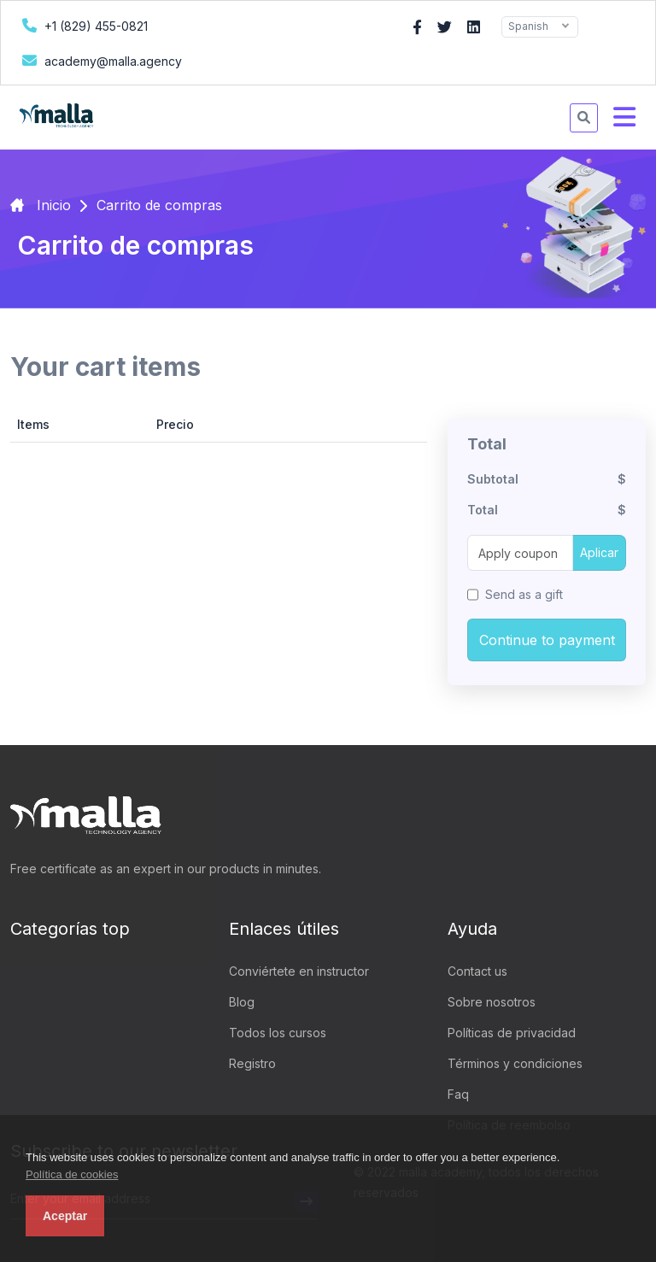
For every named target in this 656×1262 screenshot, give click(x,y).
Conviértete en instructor (299, 971)
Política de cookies (72, 1174)
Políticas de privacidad (512, 1032)
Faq (458, 1094)
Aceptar (65, 1216)
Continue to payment (547, 640)
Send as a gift (524, 594)
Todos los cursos (277, 1032)
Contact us (477, 971)
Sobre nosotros (492, 1002)
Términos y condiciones (515, 1063)
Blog (242, 1002)
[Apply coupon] (520, 553)
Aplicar (599, 552)
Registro (252, 1063)
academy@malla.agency (100, 60)
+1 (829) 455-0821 (83, 25)
